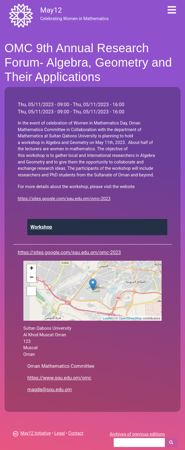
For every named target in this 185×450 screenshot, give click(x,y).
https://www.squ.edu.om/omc (59, 378)
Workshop (41, 227)
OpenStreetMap (130, 318)
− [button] (32, 277)
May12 (51, 10)
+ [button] (32, 268)
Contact (75, 433)
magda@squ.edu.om (49, 389)
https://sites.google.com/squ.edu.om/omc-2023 (64, 198)
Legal (59, 433)
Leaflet (108, 318)
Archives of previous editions (137, 434)
